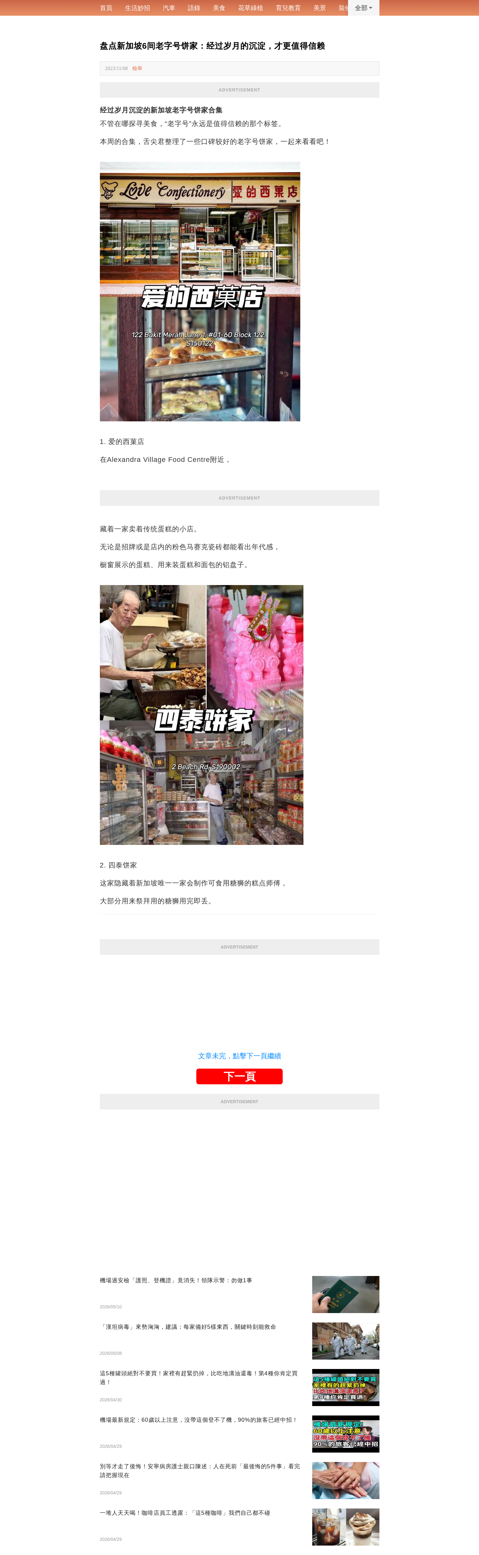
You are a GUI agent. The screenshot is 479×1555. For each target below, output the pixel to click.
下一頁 (240, 1076)
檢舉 (137, 68)
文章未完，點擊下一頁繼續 (239, 1056)
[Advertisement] (239, 999)
